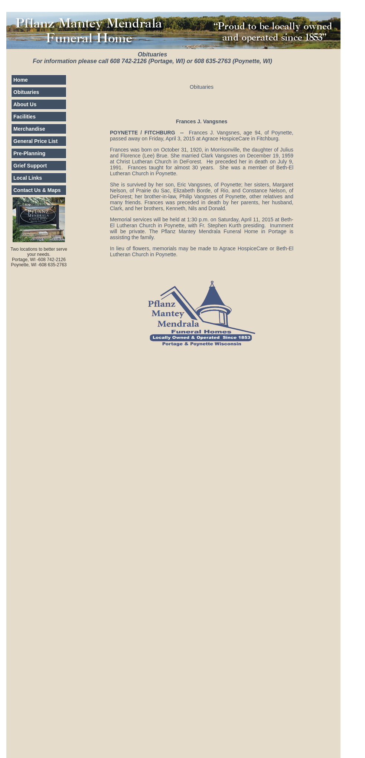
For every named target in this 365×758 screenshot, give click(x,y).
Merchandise (29, 129)
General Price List (35, 141)
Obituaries (26, 92)
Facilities (24, 117)
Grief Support (30, 166)
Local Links (27, 178)
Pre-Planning (29, 153)
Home (20, 80)
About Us (24, 104)
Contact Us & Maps (37, 190)
